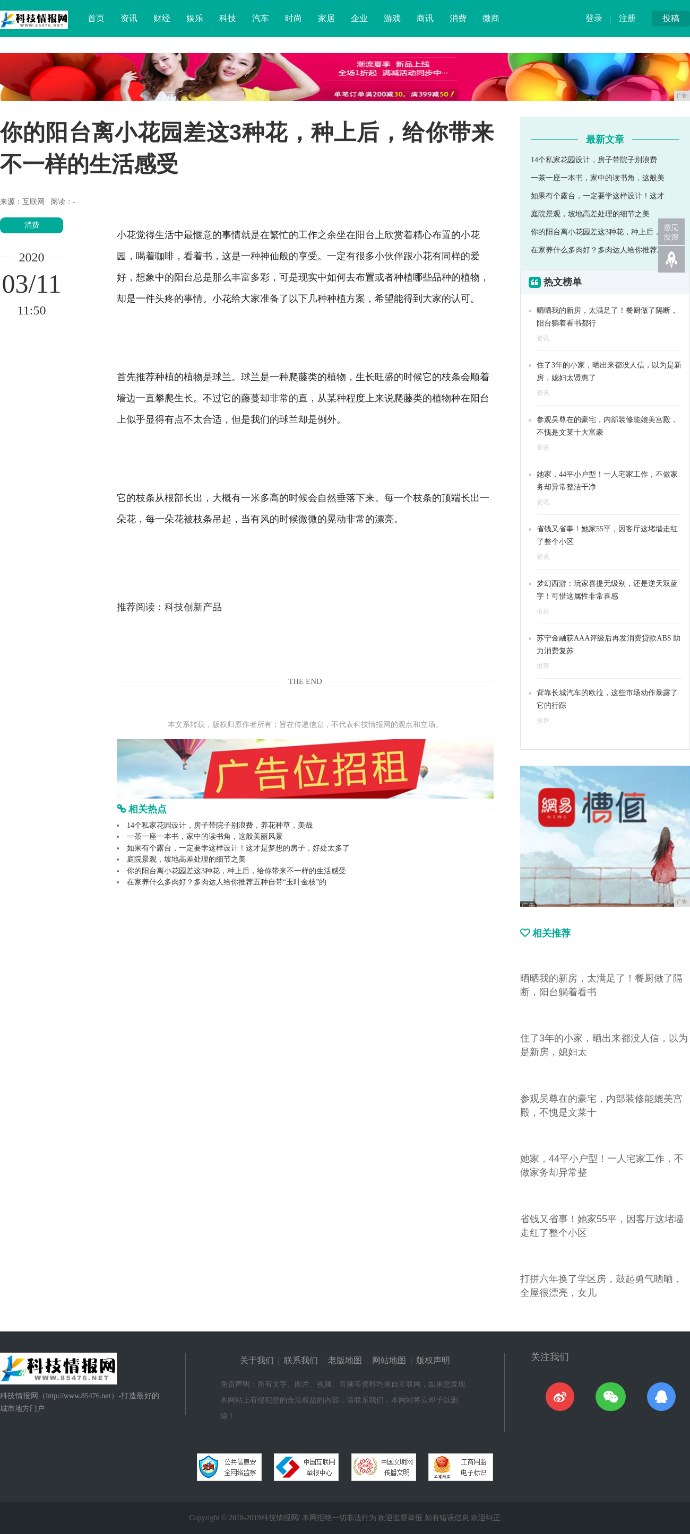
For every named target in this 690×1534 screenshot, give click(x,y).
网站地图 (389, 1360)
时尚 (293, 18)
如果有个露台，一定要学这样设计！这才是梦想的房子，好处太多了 (238, 848)
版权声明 (433, 1360)
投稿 (670, 18)
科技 (227, 18)
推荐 (543, 611)
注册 (627, 18)
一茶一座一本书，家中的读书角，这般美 (598, 178)
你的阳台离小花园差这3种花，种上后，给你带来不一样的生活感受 (236, 871)
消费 (458, 18)
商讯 (425, 18)
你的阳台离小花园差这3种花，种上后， (596, 232)
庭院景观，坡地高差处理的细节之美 (186, 859)
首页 (96, 18)
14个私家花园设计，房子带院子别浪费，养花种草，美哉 (220, 825)
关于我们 (257, 1360)
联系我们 (301, 1360)
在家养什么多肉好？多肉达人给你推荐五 (598, 250)
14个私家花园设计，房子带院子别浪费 (594, 160)
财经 (161, 18)
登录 (593, 18)
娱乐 (194, 18)
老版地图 (345, 1360)
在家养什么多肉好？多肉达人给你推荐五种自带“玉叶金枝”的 (226, 882)
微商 (490, 18)
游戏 (392, 18)
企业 (359, 18)
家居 (326, 18)
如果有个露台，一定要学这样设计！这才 (598, 196)
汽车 (260, 18)
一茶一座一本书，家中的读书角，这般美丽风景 (205, 836)
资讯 (128, 18)
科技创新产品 (193, 607)
